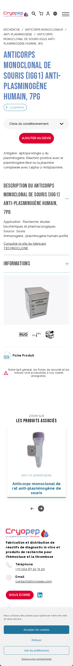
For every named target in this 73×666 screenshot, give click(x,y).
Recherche (12, 29)
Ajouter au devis (36, 138)
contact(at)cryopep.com (33, 581)
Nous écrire (19, 595)
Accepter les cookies (36, 629)
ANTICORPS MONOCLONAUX (44, 29)
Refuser (37, 640)
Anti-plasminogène (18, 34)
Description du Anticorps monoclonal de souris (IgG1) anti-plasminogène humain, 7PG (32, 199)
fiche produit (19, 355)
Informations (17, 263)
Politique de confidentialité (37, 659)
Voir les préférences (36, 650)
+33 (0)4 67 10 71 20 (30, 569)
